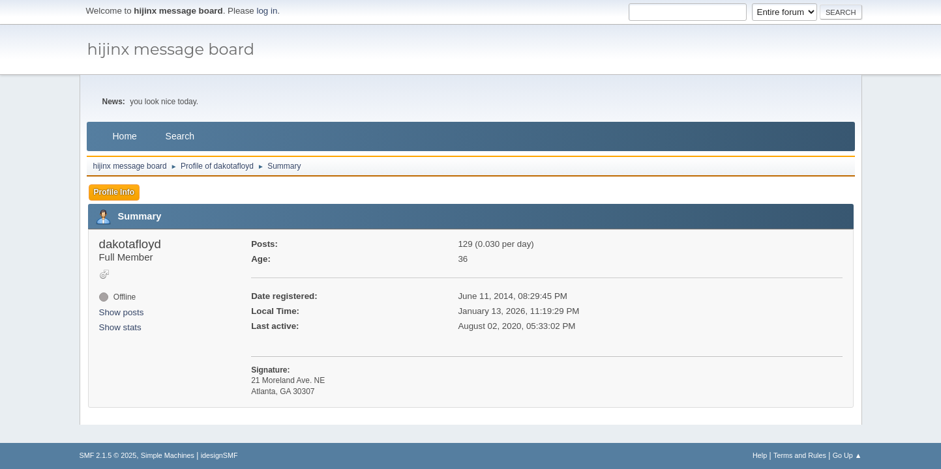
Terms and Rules (799, 455)
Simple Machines (167, 455)
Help (760, 455)
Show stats (120, 327)
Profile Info (114, 192)
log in (267, 11)
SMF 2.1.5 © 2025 (108, 455)
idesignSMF (219, 455)
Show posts (121, 312)
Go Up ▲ (847, 455)
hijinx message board (171, 49)
